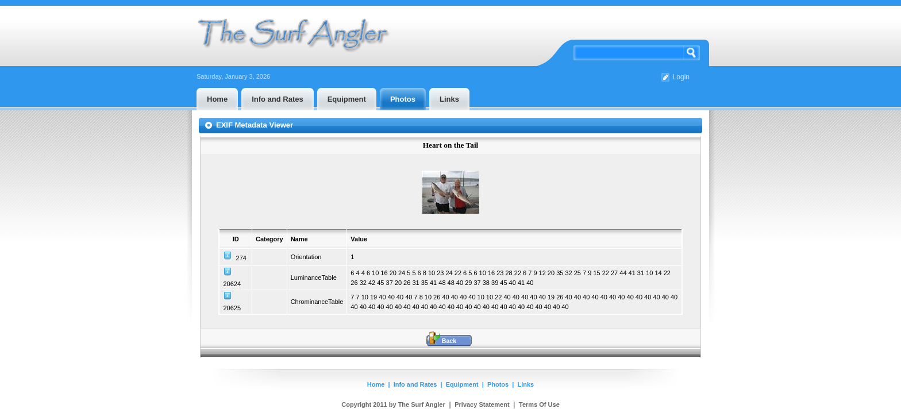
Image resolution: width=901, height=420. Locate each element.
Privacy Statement (482, 404)
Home (376, 384)
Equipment (462, 384)
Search (691, 53)
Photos (498, 384)
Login (681, 77)
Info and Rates (415, 384)
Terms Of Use (539, 404)
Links (526, 384)
